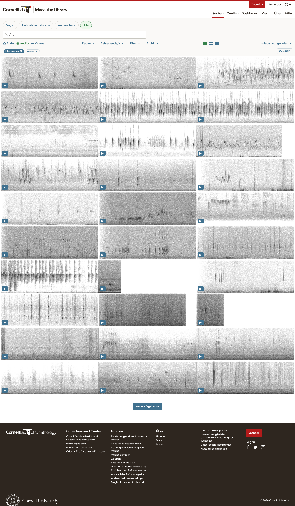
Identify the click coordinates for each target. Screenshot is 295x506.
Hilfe (288, 13)
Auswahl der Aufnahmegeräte (127, 474)
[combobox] (77, 34)
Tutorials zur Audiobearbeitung (128, 466)
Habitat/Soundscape (36, 25)
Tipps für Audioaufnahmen (126, 443)
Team (159, 440)
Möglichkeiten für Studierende (128, 482)
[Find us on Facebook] (248, 447)
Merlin (266, 13)
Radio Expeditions (76, 443)
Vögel (10, 25)
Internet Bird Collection (79, 447)
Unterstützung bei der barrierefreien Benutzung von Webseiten (217, 437)
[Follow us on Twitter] (255, 447)
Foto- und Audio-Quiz (123, 462)
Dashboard (250, 13)
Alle (86, 25)
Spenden (257, 4)
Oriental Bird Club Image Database (85, 451)
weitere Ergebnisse (147, 406)
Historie (160, 436)
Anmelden (275, 4)
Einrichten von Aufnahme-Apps (128, 470)
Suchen (218, 13)
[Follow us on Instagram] (263, 447)
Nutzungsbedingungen (214, 448)
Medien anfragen (120, 454)
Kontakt (160, 444)
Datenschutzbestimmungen (216, 445)
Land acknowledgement (214, 430)
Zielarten (116, 458)
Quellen (233, 13)
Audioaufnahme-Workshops (127, 478)
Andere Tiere (66, 25)
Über (278, 13)
